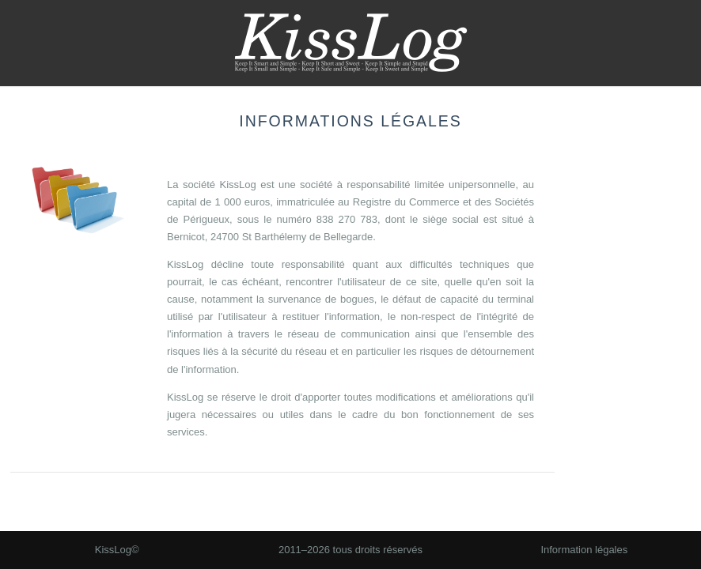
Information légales (583, 550)
